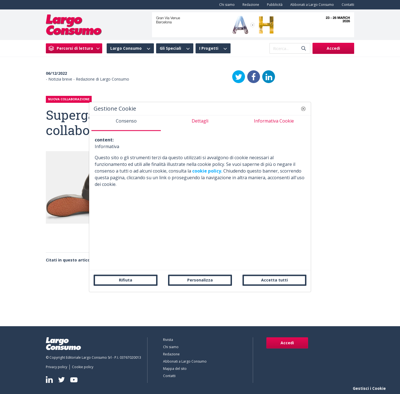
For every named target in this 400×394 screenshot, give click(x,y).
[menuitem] (226, 4)
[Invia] (303, 48)
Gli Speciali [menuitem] (170, 48)
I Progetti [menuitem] (208, 48)
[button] (303, 108)
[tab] (126, 123)
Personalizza (200, 280)
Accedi (333, 48)
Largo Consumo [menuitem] (126, 48)
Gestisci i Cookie (369, 388)
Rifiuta (125, 280)
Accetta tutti (274, 280)
